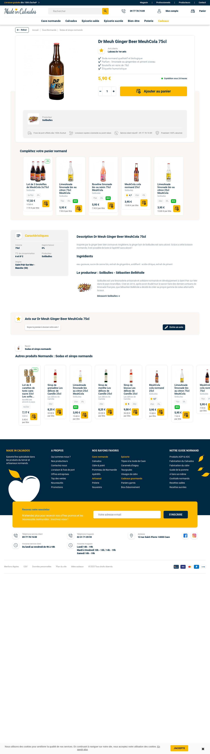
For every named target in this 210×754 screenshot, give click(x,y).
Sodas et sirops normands (38, 349)
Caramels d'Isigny (130, 465)
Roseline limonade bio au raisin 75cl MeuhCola (102, 187)
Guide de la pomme (179, 470)
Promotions (57, 487)
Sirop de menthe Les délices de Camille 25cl (105, 389)
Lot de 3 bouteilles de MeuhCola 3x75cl (38, 186)
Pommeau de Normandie (104, 470)
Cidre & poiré (98, 465)
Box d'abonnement (130, 487)
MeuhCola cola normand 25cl (133, 186)
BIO (75, 201)
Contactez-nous (59, 465)
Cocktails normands (179, 478)
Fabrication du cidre (179, 465)
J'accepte (179, 748)
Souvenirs (97, 487)
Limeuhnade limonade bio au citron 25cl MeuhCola (166, 188)
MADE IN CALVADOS (18, 450)
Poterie (95, 483)
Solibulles (31, 190)
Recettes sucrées (178, 487)
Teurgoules (126, 470)
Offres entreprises (60, 474)
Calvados (96, 461)
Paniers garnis (128, 483)
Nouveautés (57, 483)
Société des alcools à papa (28, 401)
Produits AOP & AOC (180, 456)
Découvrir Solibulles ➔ (108, 296)
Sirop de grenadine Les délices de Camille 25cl (55, 389)
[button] (22, 30)
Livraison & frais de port (63, 470)
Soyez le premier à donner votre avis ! (42, 327)
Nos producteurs (59, 461)
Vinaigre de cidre (129, 474)
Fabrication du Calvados (182, 461)
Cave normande (100, 456)
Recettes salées (177, 483)
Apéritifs (96, 474)
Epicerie (125, 456)
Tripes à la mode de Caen (133, 461)
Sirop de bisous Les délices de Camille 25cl (130, 389)
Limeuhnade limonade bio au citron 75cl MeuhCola (67, 188)
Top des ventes (58, 478)
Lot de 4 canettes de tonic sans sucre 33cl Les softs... (28, 391)
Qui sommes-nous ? (61, 456)
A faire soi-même (178, 474)
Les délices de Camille (53, 398)
